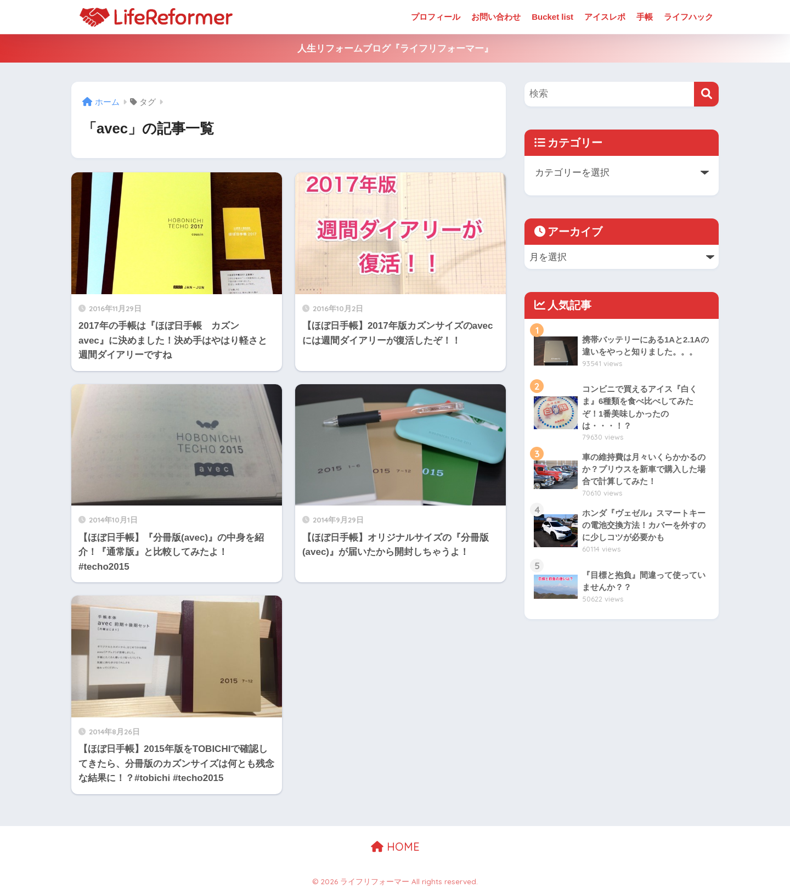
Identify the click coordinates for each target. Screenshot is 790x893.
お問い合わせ (496, 16)
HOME (395, 846)
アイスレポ (604, 16)
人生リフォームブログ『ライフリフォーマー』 (395, 48)
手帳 (644, 16)
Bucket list (552, 16)
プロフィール (435, 16)
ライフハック (688, 16)
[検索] (706, 94)
